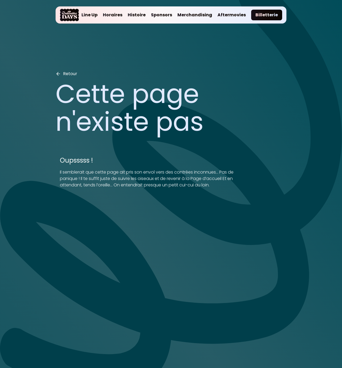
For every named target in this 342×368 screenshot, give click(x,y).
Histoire (137, 15)
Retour (66, 74)
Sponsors (161, 15)
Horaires (112, 15)
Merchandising (194, 15)
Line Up (89, 15)
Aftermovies (231, 15)
